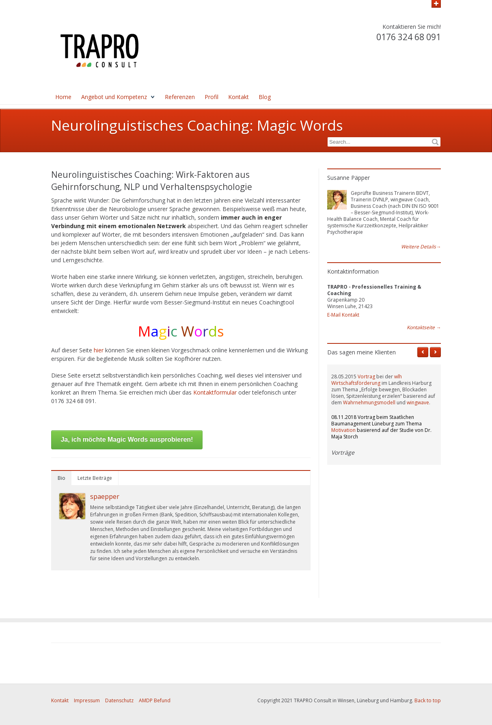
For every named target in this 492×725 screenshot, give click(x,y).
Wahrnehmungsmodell (369, 402)
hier (99, 350)
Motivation (343, 430)
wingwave (418, 402)
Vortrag (366, 376)
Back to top (427, 700)
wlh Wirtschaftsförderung (366, 379)
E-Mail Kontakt (343, 314)
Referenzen (180, 97)
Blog (265, 97)
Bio (61, 478)
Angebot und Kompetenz (114, 97)
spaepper (104, 496)
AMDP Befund (154, 700)
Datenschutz (119, 700)
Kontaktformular (215, 392)
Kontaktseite (424, 327)
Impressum (87, 700)
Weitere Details (421, 247)
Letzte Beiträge (95, 478)
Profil (211, 97)
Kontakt (238, 97)
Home (63, 97)
